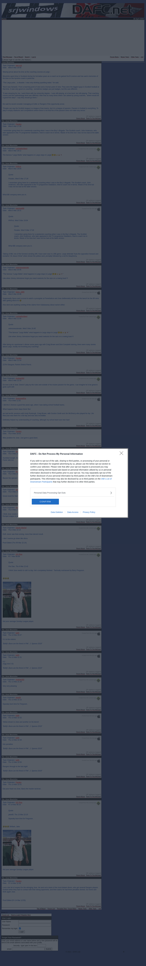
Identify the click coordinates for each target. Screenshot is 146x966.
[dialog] (73, 483)
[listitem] (73, 492)
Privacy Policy (89, 512)
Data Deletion (57, 512)
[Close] (122, 454)
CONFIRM (45, 501)
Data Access (72, 512)
